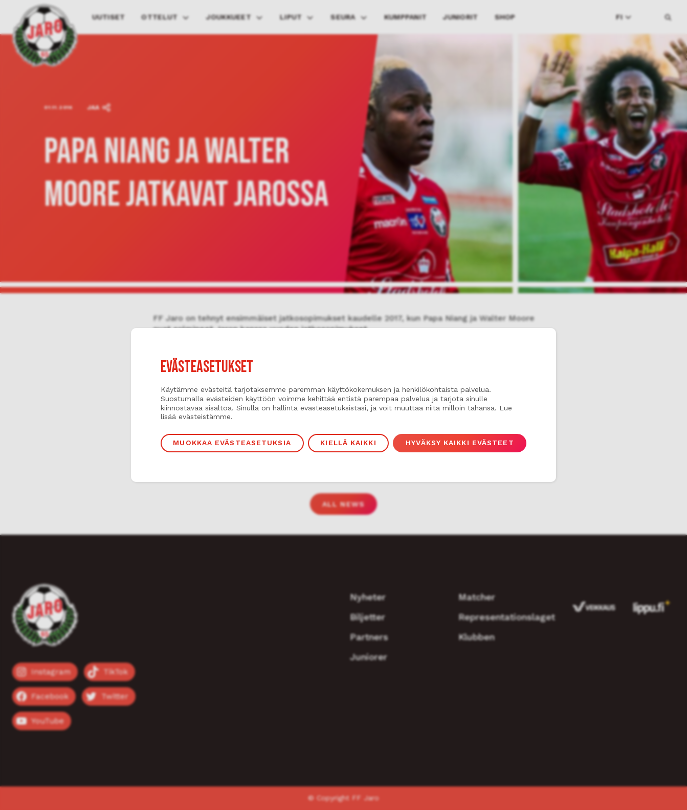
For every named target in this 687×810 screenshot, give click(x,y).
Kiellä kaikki (348, 443)
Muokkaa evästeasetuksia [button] (232, 443)
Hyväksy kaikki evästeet (460, 443)
